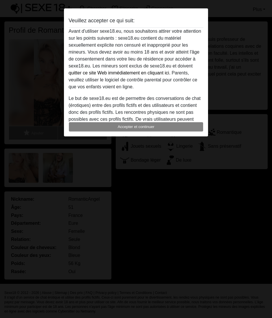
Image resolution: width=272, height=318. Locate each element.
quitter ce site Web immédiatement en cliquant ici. (119, 72)
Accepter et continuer (136, 127)
